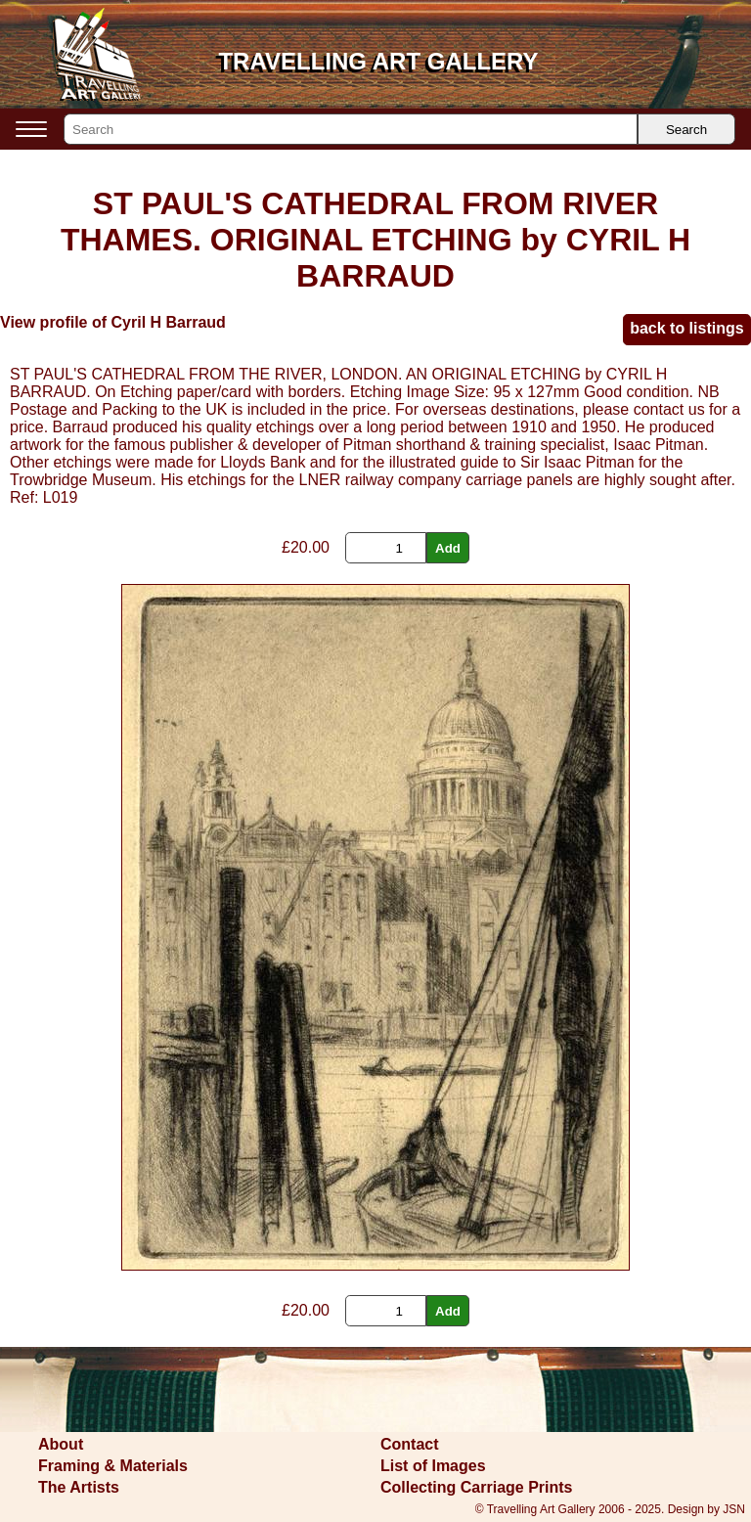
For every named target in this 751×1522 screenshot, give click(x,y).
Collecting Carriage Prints (476, 1487)
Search (686, 129)
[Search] (351, 129)
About (60, 1444)
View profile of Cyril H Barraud (113, 322)
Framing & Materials (113, 1465)
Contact (409, 1444)
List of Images (433, 1465)
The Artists (78, 1487)
